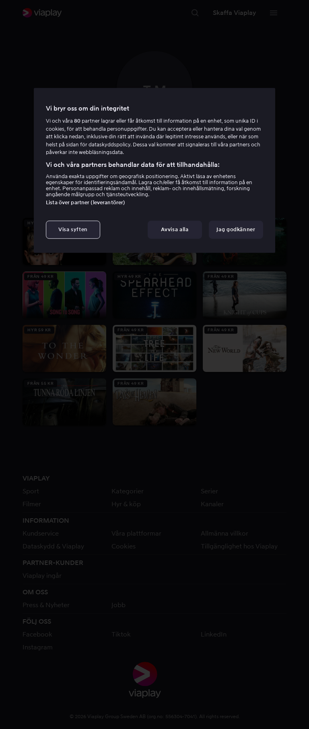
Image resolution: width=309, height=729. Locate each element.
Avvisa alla (174, 229)
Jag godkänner (235, 229)
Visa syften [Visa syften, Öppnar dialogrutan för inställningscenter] (73, 229)
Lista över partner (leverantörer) (85, 202)
